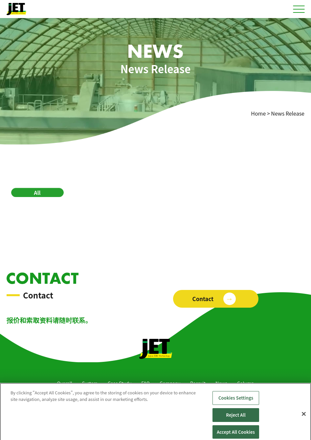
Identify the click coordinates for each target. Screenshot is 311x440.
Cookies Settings (235, 401)
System (90, 383)
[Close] (304, 416)
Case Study (119, 383)
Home (258, 113)
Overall (64, 383)
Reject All (236, 417)
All (37, 193)
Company (170, 383)
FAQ (145, 383)
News (221, 383)
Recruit (198, 383)
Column (245, 383)
